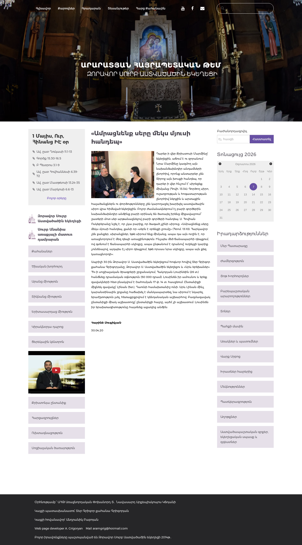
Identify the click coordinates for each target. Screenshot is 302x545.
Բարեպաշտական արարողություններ (235, 293)
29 (261, 210)
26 (237, 210)
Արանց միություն (45, 281)
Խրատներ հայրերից (236, 371)
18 (229, 202)
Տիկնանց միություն (47, 296)
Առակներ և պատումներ (239, 341)
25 (229, 210)
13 (245, 194)
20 (245, 202)
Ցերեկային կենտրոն (48, 342)
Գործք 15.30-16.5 (47, 158)
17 (221, 202)
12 (237, 194)
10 (221, 194)
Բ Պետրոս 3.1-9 (46, 165)
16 (269, 194)
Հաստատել (262, 139)
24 (221, 210)
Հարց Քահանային (150, 8)
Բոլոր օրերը (56, 198)
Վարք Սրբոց (230, 356)
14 (253, 194)
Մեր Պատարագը (233, 246)
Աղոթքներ (228, 417)
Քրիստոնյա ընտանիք (49, 403)
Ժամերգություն (232, 261)
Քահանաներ (42, 251)
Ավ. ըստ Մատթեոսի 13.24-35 (56, 183)
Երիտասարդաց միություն (52, 312)
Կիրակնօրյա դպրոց (47, 327)
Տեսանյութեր (118, 8)
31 (221, 217)
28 (253, 210)
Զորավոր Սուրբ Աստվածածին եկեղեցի (54, 218)
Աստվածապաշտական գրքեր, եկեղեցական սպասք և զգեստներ (244, 437)
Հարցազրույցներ (45, 418)
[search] (241, 8)
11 (229, 194)
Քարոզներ (66, 8)
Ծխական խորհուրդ (47, 266)
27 (245, 210)
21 (253, 202)
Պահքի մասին (231, 326)
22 (261, 202)
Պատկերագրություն (236, 402)
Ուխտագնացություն (47, 433)
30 (269, 210)
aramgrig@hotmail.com (110, 528)
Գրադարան (91, 8)
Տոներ (225, 311)
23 (269, 202)
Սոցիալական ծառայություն (53, 448)
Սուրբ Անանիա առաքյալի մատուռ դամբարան (50, 234)
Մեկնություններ (232, 387)
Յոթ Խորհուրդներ (234, 276)
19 (237, 202)
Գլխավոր (43, 8)
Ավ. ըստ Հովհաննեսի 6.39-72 (55, 174)
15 (261, 194)
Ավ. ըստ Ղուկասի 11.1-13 (52, 152)
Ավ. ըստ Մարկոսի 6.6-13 (53, 189)
